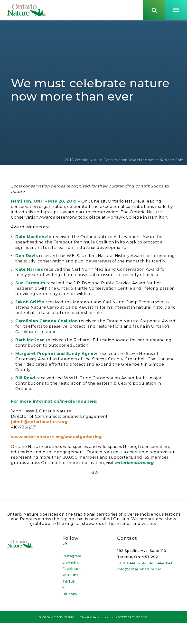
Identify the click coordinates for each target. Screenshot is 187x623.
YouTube (70, 575)
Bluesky (69, 594)
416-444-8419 (162, 563)
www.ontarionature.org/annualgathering (56, 438)
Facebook (71, 569)
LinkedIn (70, 562)
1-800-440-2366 (132, 563)
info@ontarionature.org (139, 569)
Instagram (71, 556)
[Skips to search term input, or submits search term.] (154, 10)
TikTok (68, 581)
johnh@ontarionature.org (39, 423)
